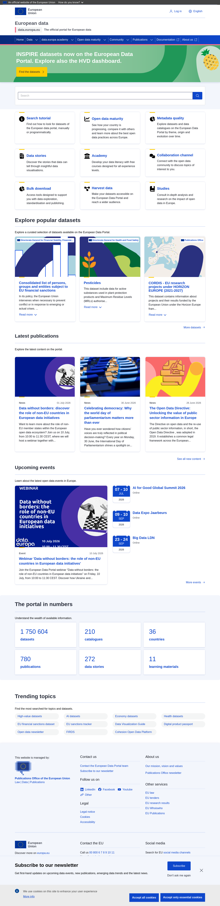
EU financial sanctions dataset (36, 724)
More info (29, 896)
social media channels (176, 852)
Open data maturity (89, 39)
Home (20, 39)
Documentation (168, 39)
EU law (149, 792)
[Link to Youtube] (125, 789)
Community (117, 39)
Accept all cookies (144, 897)
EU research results (157, 803)
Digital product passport (178, 724)
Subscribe (179, 865)
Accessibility (87, 822)
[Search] (105, 95)
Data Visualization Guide (130, 724)
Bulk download (39, 188)
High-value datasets (30, 716)
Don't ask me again (179, 875)
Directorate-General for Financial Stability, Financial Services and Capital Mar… (47, 240)
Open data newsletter (31, 732)
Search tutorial (39, 118)
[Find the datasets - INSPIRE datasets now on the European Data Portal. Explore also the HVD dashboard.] (31, 72)
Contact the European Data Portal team (104, 765)
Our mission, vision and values (164, 766)
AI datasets (73, 716)
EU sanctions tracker (79, 724)
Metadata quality (170, 118)
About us (189, 39)
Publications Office (194, 240)
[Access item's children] (36, 39)
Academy (99, 156)
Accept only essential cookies (182, 897)
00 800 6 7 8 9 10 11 (102, 852)
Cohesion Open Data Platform (133, 732)
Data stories (36, 156)
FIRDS (70, 732)
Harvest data (102, 188)
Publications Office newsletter (163, 772)
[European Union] (28, 11)
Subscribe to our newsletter (97, 771)
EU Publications (155, 813)
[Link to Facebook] (106, 789)
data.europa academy (55, 39)
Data (29, 39)
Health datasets (173, 716)
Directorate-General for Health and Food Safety (115, 240)
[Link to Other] (86, 795)
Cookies (85, 816)
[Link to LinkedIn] (87, 789)
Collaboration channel (175, 155)
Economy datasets (126, 716)
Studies (163, 188)
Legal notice (87, 811)
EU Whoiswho (154, 808)
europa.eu (43, 853)
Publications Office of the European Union (42, 778)
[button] (195, 11)
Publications (140, 39)
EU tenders (152, 797)
